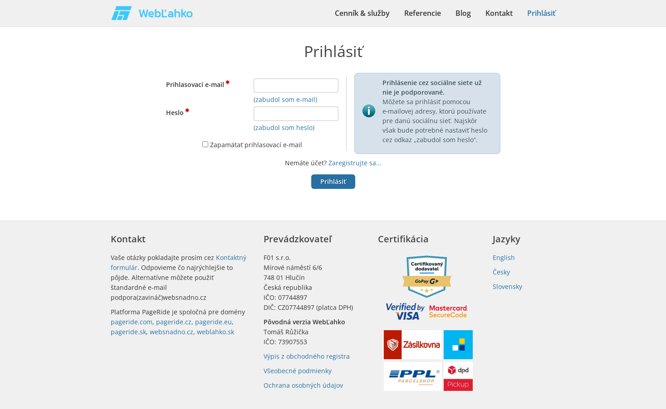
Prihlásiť (541, 13)
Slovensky (507, 286)
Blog (463, 13)
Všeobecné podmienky (298, 370)
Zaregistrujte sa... (355, 163)
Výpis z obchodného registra (307, 356)
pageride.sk (128, 331)
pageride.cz (173, 322)
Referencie (422, 13)
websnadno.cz (171, 331)
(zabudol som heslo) (284, 127)
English (504, 257)
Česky (501, 272)
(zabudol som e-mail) (285, 99)
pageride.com (131, 322)
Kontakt (499, 13)
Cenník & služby (362, 13)
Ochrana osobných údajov (303, 385)
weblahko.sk (215, 331)
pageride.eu (213, 322)
